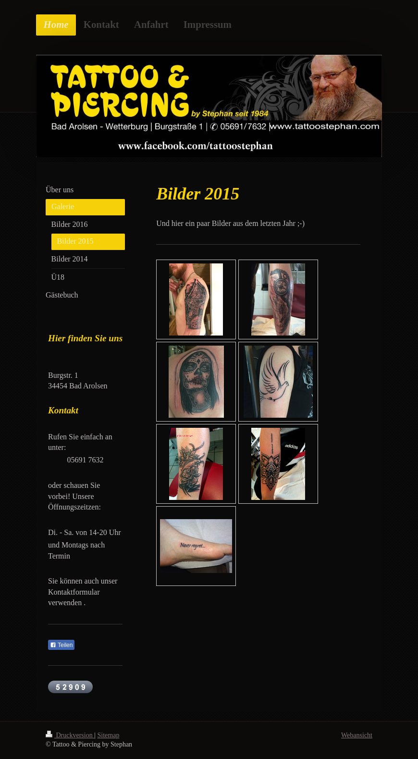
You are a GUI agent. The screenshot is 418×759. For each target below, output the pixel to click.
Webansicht (356, 735)
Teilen (61, 645)
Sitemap (109, 735)
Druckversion (70, 735)
